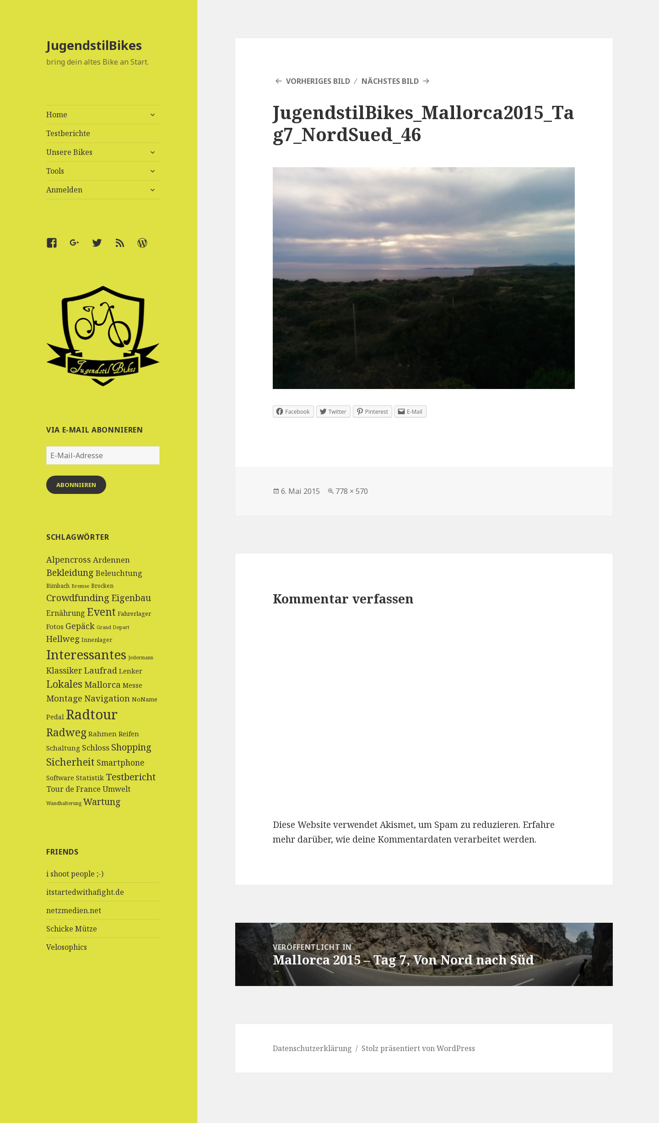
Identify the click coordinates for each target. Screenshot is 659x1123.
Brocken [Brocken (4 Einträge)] (102, 586)
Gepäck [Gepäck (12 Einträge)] (80, 625)
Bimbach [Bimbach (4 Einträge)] (58, 586)
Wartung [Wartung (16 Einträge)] (102, 801)
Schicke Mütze (71, 929)
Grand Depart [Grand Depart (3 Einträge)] (113, 627)
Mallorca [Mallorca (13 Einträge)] (102, 684)
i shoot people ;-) (74, 874)
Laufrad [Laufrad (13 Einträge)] (100, 670)
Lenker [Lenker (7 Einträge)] (130, 670)
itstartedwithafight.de (85, 892)
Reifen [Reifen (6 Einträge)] (129, 733)
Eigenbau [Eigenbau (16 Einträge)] (131, 598)
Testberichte (68, 133)
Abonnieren (76, 485)
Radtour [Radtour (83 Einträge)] (92, 714)
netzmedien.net (73, 910)
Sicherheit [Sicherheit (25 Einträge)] (70, 761)
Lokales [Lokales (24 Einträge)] (64, 683)
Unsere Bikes (69, 152)
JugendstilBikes (94, 45)
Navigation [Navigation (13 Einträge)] (107, 698)
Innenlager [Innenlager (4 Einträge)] (96, 640)
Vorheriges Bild (318, 81)
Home (56, 115)
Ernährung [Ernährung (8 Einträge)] (65, 613)
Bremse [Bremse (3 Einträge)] (80, 586)
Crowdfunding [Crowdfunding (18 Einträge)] (77, 597)
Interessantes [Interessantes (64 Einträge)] (86, 654)
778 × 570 (351, 491)
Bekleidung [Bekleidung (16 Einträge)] (70, 572)
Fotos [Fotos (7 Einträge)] (55, 626)
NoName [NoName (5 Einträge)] (144, 699)
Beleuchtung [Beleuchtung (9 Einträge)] (119, 573)
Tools (55, 171)
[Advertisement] (103, 1054)
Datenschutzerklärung (312, 1048)
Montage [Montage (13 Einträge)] (64, 698)
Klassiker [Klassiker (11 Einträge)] (64, 670)
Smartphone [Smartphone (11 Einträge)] (121, 762)
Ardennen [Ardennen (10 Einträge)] (111, 559)
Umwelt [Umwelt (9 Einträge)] (116, 789)
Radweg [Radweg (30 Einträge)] (66, 732)
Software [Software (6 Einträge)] (60, 777)
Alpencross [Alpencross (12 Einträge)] (68, 559)
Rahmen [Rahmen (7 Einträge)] (102, 733)
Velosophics (66, 947)
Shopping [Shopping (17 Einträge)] (131, 747)
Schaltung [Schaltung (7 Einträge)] (63, 747)
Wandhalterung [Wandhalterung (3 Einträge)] (63, 803)
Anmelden (64, 190)
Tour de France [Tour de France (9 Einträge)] (73, 789)
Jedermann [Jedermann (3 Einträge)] (140, 657)
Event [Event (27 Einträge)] (101, 612)
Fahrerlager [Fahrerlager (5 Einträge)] (134, 613)
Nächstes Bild (390, 81)
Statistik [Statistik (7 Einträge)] (90, 777)
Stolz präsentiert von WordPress (418, 1048)
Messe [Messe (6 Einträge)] (132, 685)
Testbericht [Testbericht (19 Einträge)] (131, 776)
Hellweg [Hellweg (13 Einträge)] (63, 638)
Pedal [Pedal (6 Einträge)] (55, 716)
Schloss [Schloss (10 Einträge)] (95, 747)
